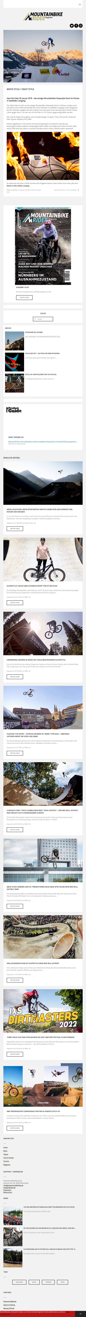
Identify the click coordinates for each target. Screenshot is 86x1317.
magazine (19, 1282)
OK (80, 1314)
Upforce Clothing (9, 1305)
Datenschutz (7, 1192)
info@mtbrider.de (9, 1188)
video (62, 1282)
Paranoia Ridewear (9, 1301)
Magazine (6, 1165)
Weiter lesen (24, 297)
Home (5, 1147)
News (5, 1151)
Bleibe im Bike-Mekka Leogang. (18, 186)
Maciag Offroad (8, 1308)
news (34, 1282)
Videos (5, 1154)
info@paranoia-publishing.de (13, 1185)
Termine (6, 1161)
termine (48, 1282)
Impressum (7, 1190)
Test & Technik (8, 1158)
